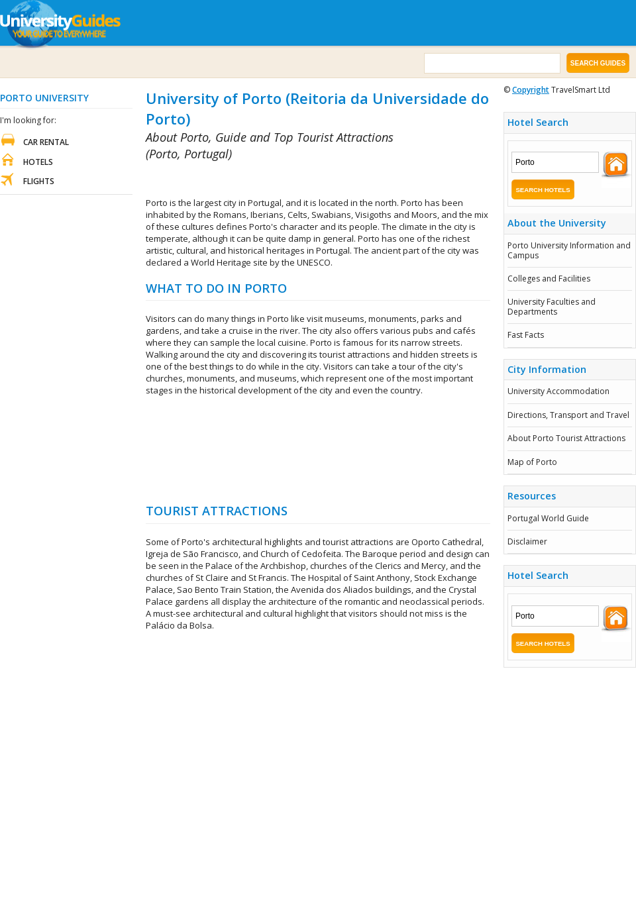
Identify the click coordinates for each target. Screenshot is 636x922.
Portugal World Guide (548, 518)
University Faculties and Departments (551, 306)
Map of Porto (532, 462)
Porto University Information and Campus (569, 250)
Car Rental (46, 142)
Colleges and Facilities (548, 278)
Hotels (38, 162)
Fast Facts (525, 334)
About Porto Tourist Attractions (566, 438)
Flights (38, 181)
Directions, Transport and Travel (568, 415)
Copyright (530, 89)
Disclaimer (527, 541)
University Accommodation (558, 391)
